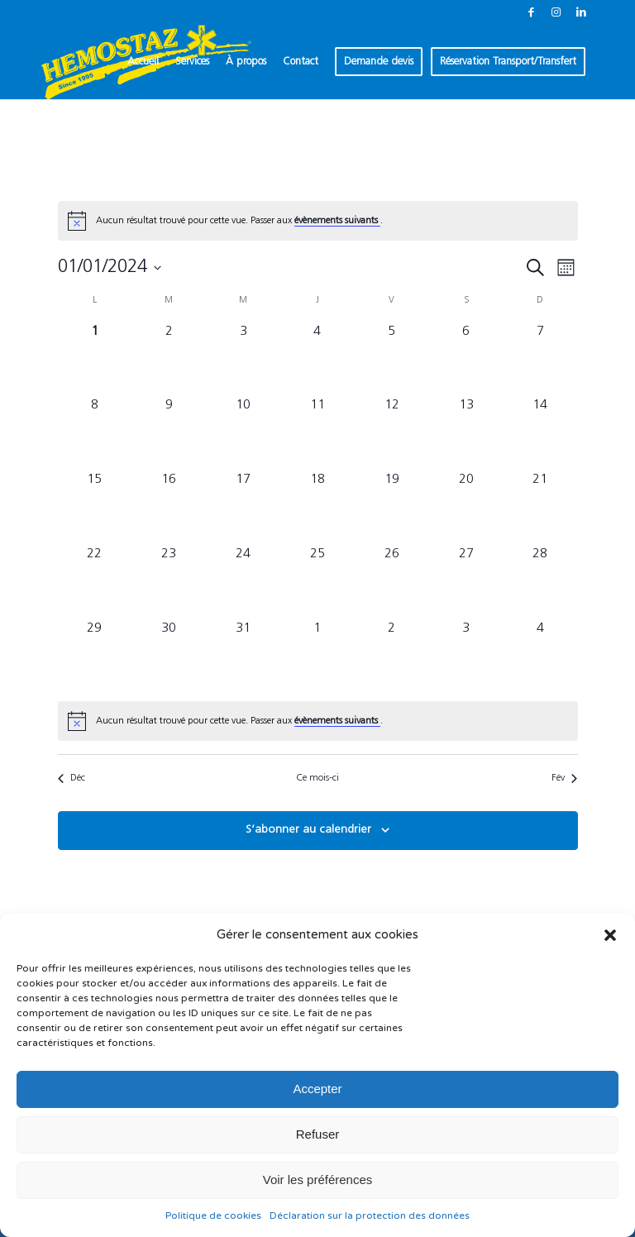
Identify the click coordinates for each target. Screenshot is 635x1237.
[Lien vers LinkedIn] (581, 12)
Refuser (318, 1134)
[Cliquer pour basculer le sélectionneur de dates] (109, 267)
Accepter (317, 1089)
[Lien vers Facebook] (531, 12)
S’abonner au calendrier (308, 830)
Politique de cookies (213, 1215)
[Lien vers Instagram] (556, 12)
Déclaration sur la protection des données (370, 1215)
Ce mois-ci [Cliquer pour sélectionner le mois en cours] (317, 778)
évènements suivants (337, 221)
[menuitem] (143, 62)
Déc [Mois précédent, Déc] (71, 778)
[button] (610, 935)
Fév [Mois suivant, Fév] (564, 778)
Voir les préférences (318, 1180)
